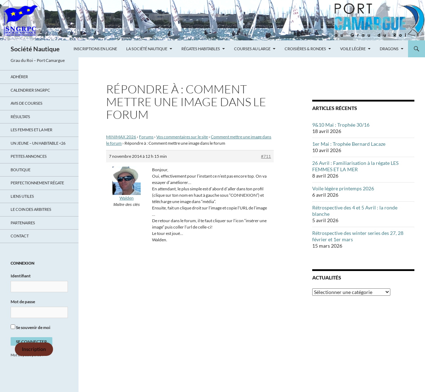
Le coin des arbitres (31, 209)
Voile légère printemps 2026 (343, 188)
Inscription (34, 349)
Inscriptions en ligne (95, 48)
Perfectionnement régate (37, 182)
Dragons (389, 48)
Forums (146, 136)
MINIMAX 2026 (121, 136)
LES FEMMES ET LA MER (31, 129)
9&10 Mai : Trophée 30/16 (340, 125)
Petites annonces (29, 156)
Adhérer (19, 76)
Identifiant (21, 275)
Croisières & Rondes (305, 48)
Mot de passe (23, 301)
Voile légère (353, 48)
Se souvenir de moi (30, 327)
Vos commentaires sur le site (182, 136)
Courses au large (252, 48)
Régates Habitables (200, 48)
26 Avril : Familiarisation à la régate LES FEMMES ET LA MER (355, 166)
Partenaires (23, 222)
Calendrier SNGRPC (30, 90)
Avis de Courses (26, 103)
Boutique (20, 169)
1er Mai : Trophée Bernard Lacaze (348, 144)
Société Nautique (35, 49)
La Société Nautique (146, 48)
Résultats (20, 116)
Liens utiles (22, 196)
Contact (20, 236)
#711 (266, 156)
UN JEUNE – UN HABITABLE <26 (38, 143)
